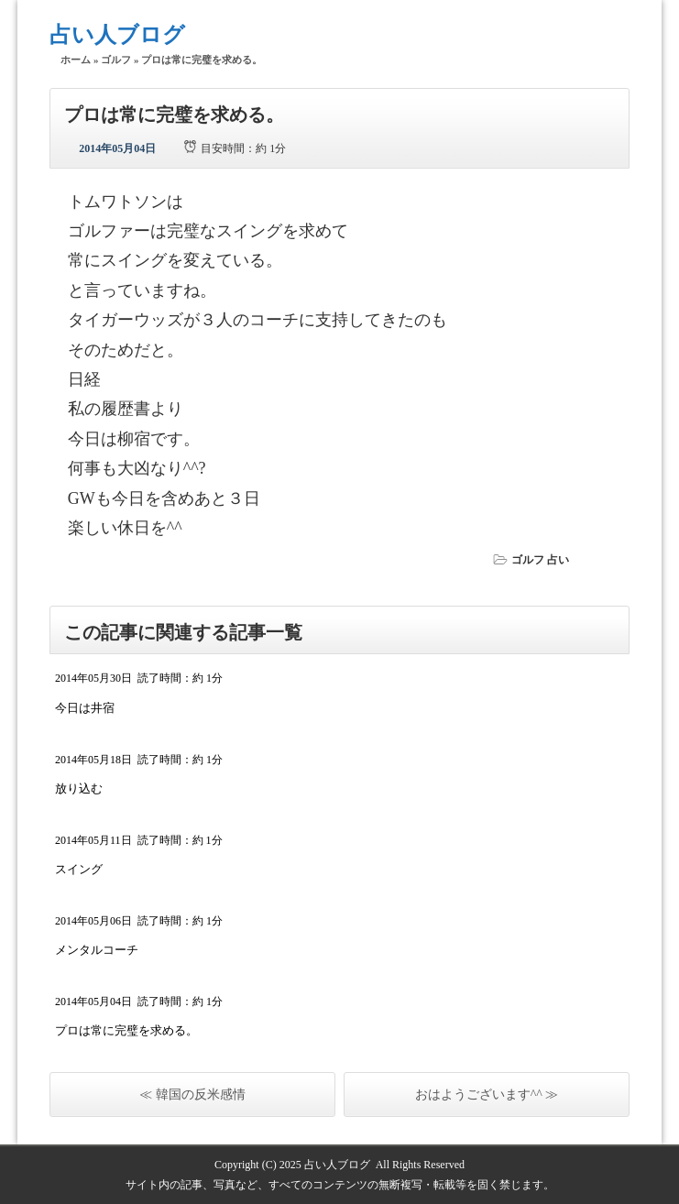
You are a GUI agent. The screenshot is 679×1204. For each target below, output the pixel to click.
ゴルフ (116, 59)
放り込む (79, 788)
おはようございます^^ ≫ (487, 1094)
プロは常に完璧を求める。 (126, 1030)
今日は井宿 (85, 708)
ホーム (75, 59)
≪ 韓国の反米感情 (192, 1094)
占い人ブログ (117, 35)
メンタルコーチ (96, 950)
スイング (79, 869)
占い (558, 559)
